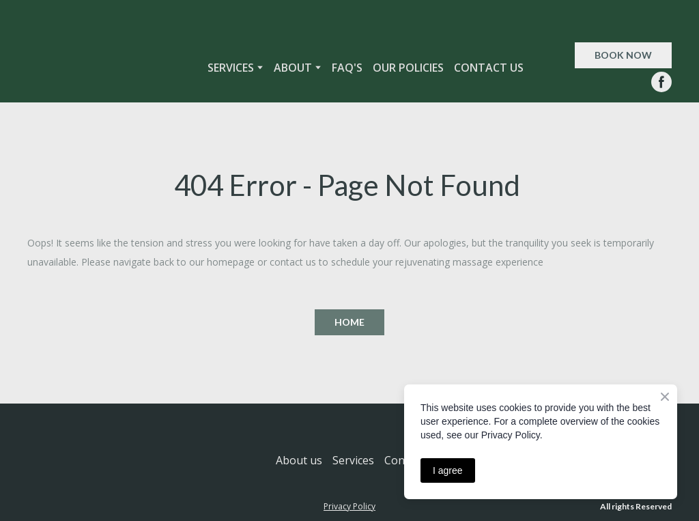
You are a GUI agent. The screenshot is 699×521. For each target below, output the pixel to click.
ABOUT (293, 67)
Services (353, 460)
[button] (623, 55)
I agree (448, 470)
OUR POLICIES (408, 67)
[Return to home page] (99, 67)
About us (299, 460)
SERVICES (231, 67)
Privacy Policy (349, 506)
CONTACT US (489, 67)
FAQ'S (347, 67)
